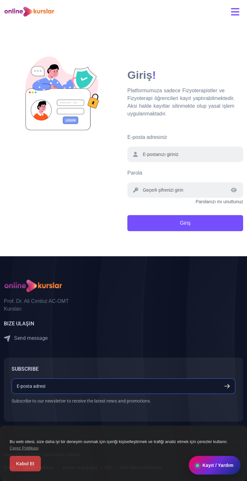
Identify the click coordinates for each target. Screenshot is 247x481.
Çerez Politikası (24, 448)
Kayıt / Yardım (214, 465)
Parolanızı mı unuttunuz (219, 201)
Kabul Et (25, 463)
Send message (26, 338)
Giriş (185, 223)
